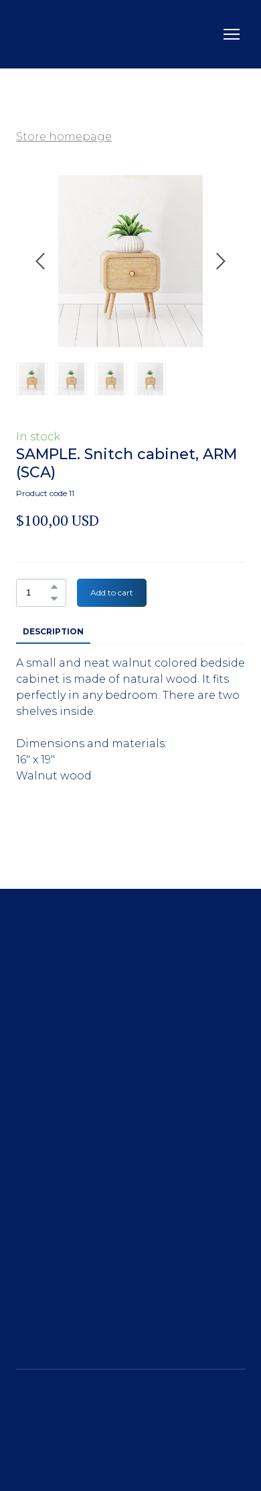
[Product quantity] (38, 593)
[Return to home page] (56, 34)
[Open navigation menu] (231, 34)
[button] (54, 587)
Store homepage (64, 136)
